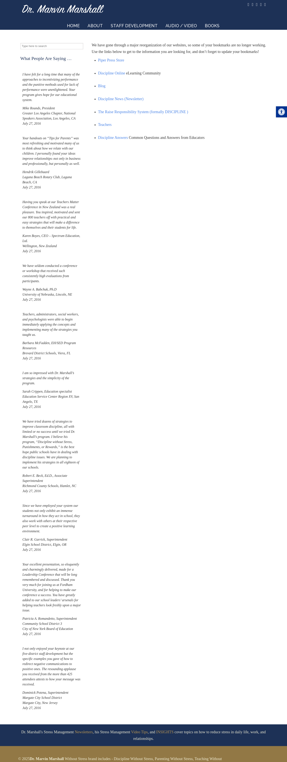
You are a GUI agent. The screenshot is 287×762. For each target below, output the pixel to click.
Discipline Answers (113, 137)
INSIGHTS (165, 732)
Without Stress (76, 759)
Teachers (105, 124)
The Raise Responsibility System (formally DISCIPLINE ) (143, 112)
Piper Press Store (111, 60)
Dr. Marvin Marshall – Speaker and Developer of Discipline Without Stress (62, 7)
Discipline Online (111, 73)
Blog (102, 86)
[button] (281, 111)
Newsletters (84, 732)
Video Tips (139, 732)
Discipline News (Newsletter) (121, 99)
